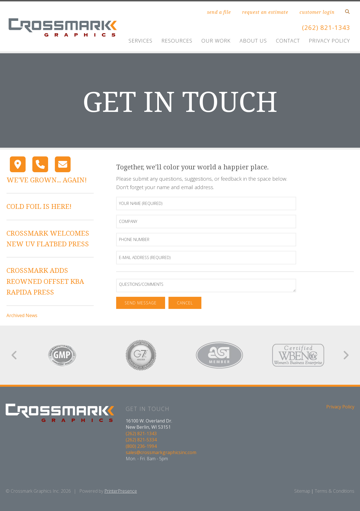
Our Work (216, 40)
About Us (253, 40)
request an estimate (265, 12)
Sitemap (302, 491)
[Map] (17, 164)
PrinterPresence (120, 491)
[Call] (40, 164)
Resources (176, 40)
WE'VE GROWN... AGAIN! (46, 179)
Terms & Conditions (334, 491)
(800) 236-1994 (141, 446)
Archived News (21, 315)
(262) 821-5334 (141, 440)
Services (140, 40)
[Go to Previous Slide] (14, 355)
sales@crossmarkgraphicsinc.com (161, 452)
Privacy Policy (329, 40)
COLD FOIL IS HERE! (38, 206)
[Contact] (62, 164)
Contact (288, 40)
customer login (317, 12)
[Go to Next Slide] (345, 355)
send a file (219, 12)
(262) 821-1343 (324, 27)
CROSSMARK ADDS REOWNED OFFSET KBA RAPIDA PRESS (45, 281)
